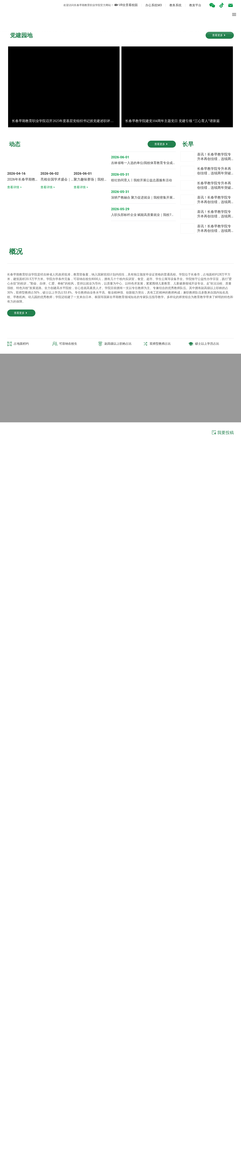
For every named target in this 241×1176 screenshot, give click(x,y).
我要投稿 (222, 564)
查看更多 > (13, 735)
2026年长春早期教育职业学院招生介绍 (36, 335)
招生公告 (205, 1073)
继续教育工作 (92, 1073)
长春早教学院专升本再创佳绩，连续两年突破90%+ (214, 295)
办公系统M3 (148, 5)
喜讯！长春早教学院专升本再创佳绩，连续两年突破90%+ (214, 281)
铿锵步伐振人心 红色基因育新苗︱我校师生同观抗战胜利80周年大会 (57, 855)
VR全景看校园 (120, 5)
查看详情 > (14, 342)
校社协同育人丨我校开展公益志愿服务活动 (141, 302)
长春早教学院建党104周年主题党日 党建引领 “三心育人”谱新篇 (172, 226)
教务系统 (170, 5)
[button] (117, 112)
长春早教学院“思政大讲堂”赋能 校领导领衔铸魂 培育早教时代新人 (56, 867)
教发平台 (190, 5)
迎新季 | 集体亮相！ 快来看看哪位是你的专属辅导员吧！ (49, 861)
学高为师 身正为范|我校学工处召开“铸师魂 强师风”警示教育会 (53, 873)
